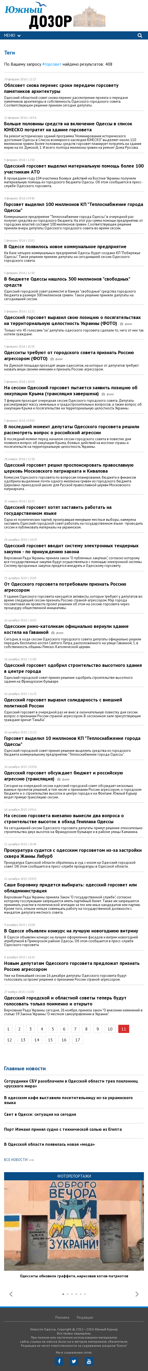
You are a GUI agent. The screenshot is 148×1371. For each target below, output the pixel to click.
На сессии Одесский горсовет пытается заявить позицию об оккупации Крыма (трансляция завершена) (70, 390)
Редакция (85, 1317)
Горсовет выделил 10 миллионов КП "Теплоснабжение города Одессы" (72, 741)
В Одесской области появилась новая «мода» (49, 1144)
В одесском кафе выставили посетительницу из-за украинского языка (68, 1100)
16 (64, 1039)
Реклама (62, 1317)
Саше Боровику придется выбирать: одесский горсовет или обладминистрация (70, 887)
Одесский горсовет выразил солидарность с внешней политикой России (63, 703)
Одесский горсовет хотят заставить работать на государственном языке (57, 510)
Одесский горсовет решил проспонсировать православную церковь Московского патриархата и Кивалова (69, 468)
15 (50, 1039)
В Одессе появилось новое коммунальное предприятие (65, 246)
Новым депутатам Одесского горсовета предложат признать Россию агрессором (72, 966)
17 (77, 1039)
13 (23, 1039)
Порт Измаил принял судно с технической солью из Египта (63, 1129)
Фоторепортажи (74, 1176)
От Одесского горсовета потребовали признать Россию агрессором (65, 587)
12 (9, 1039)
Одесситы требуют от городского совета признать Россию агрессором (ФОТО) (69, 355)
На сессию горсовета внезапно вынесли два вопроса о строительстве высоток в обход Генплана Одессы (64, 818)
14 (36, 1039)
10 (110, 1029)
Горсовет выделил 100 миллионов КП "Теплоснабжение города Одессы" (73, 207)
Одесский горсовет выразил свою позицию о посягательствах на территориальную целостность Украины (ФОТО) (72, 320)
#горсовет (52, 64)
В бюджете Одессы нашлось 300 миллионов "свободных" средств (67, 282)
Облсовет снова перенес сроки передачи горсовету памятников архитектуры (61, 88)
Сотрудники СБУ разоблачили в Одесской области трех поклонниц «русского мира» (71, 1083)
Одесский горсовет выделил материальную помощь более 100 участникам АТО (74, 169)
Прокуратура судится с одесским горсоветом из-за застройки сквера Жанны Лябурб (73, 853)
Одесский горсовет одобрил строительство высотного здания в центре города (73, 668)
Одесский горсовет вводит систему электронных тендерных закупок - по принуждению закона (71, 548)
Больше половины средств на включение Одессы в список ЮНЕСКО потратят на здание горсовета (68, 126)
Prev (11, 1294)
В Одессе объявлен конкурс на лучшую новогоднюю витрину (71, 931)
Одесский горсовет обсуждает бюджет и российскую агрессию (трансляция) (63, 776)
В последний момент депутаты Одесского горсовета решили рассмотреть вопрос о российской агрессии (71, 429)
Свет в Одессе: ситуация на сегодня (40, 1114)
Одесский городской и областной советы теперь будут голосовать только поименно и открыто (65, 1001)
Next (137, 1294)
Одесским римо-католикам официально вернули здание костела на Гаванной (66, 629)
